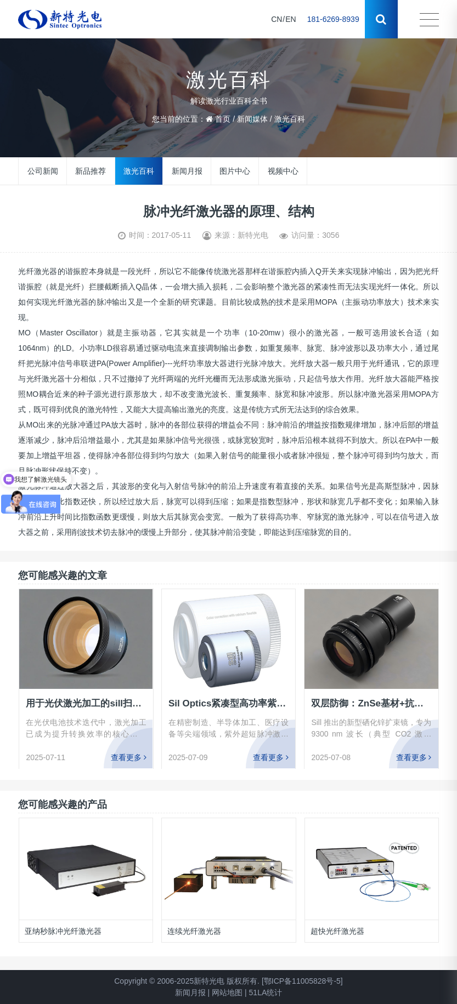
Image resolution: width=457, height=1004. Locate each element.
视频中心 (283, 171)
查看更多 (128, 757)
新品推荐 (90, 171)
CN (276, 19)
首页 (222, 119)
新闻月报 (187, 171)
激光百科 (289, 119)
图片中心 (234, 171)
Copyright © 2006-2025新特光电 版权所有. (186, 981)
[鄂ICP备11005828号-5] (302, 981)
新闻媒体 (252, 119)
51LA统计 (266, 992)
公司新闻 (42, 171)
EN (290, 19)
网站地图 (227, 992)
